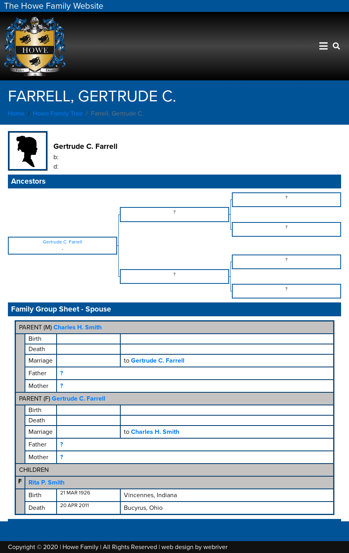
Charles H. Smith (77, 327)
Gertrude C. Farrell (78, 399)
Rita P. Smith (46, 482)
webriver (215, 547)
